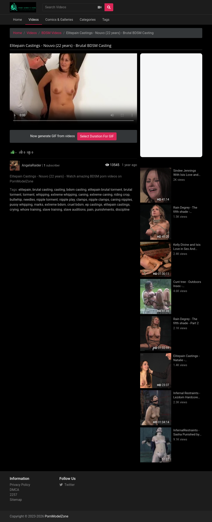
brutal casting (43, 190)
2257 (13, 495)
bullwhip (16, 200)
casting (59, 190)
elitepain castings (117, 205)
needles (29, 200)
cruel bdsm (75, 205)
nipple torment (47, 200)
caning (83, 195)
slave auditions (75, 209)
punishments (104, 209)
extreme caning (101, 195)
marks (38, 205)
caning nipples (121, 200)
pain (90, 209)
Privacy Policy (20, 485)
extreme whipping (64, 195)
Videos (34, 20)
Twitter (67, 485)
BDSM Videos (51, 33)
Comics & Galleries (59, 20)
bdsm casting (76, 190)
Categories (88, 20)
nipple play (67, 200)
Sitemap (16, 500)
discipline (123, 209)
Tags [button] (106, 20)
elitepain (24, 190)
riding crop (122, 195)
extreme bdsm (55, 205)
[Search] (109, 7)
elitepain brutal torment (105, 190)
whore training (30, 209)
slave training (52, 209)
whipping (42, 195)
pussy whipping (21, 205)
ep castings (93, 205)
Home (17, 20)
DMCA (14, 490)
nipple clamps (99, 200)
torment (28, 195)
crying (14, 209)
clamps (81, 200)
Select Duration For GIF (97, 136)
